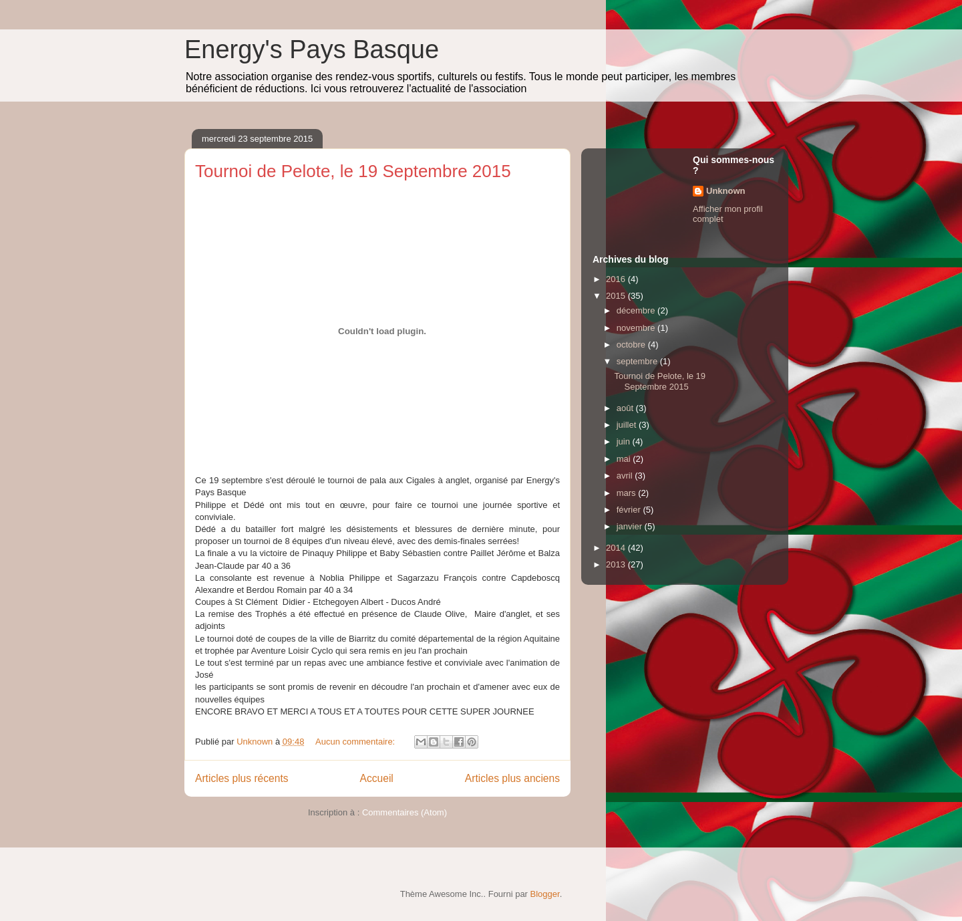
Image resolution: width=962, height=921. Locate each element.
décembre (637, 310)
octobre (632, 345)
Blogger (545, 894)
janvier (631, 526)
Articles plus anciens (512, 778)
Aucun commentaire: (356, 742)
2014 (617, 548)
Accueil (376, 778)
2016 (617, 279)
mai (625, 459)
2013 (617, 564)
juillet (628, 425)
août (626, 408)
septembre (638, 361)
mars (628, 493)
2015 (617, 296)
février (630, 510)
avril (626, 476)
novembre (637, 328)
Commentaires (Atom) (404, 812)
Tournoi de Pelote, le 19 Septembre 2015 (353, 171)
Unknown (726, 191)
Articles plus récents (242, 778)
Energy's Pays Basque (311, 49)
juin (625, 441)
